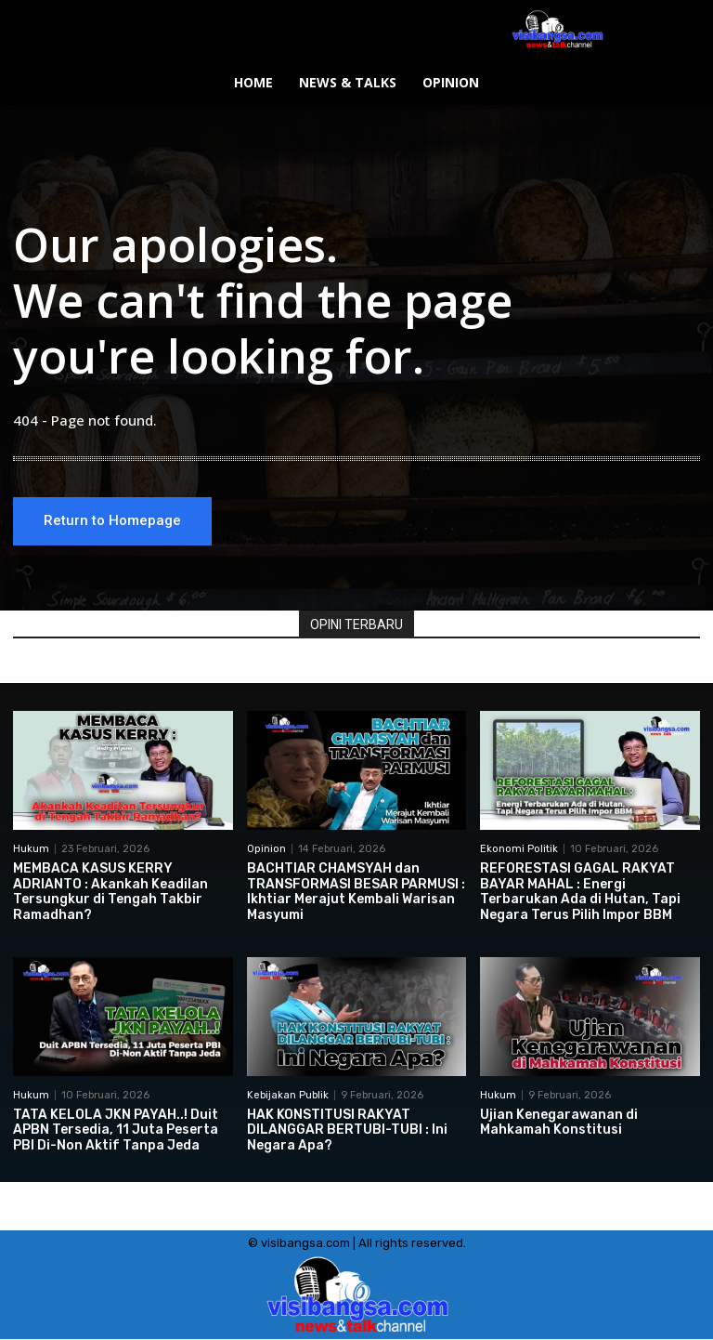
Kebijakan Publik (288, 1095)
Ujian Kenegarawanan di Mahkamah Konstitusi (559, 1122)
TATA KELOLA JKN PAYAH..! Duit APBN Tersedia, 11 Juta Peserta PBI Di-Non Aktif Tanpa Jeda (115, 1130)
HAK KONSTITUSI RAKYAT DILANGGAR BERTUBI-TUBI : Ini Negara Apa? (347, 1130)
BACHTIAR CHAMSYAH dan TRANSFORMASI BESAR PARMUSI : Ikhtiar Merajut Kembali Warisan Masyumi (356, 891)
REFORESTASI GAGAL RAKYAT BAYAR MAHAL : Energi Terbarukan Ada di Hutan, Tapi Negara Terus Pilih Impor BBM (580, 891)
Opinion (266, 849)
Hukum (31, 849)
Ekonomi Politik (519, 849)
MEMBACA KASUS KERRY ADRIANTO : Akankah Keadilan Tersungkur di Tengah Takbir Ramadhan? (110, 891)
